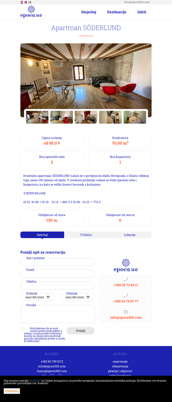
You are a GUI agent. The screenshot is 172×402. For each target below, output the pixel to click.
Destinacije (116, 11)
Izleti (141, 11)
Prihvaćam (11, 391)
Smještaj (88, 11)
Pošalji (80, 331)
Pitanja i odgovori (120, 371)
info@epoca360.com (137, 2)
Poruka (31, 305)
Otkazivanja (120, 366)
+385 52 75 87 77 (126, 301)
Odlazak (71, 293)
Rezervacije (120, 361)
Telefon (31, 281)
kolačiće (35, 380)
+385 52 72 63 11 (126, 285)
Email (30, 269)
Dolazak (31, 293)
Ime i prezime (35, 258)
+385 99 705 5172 (52, 361)
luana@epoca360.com (52, 371)
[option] (37, 117)
